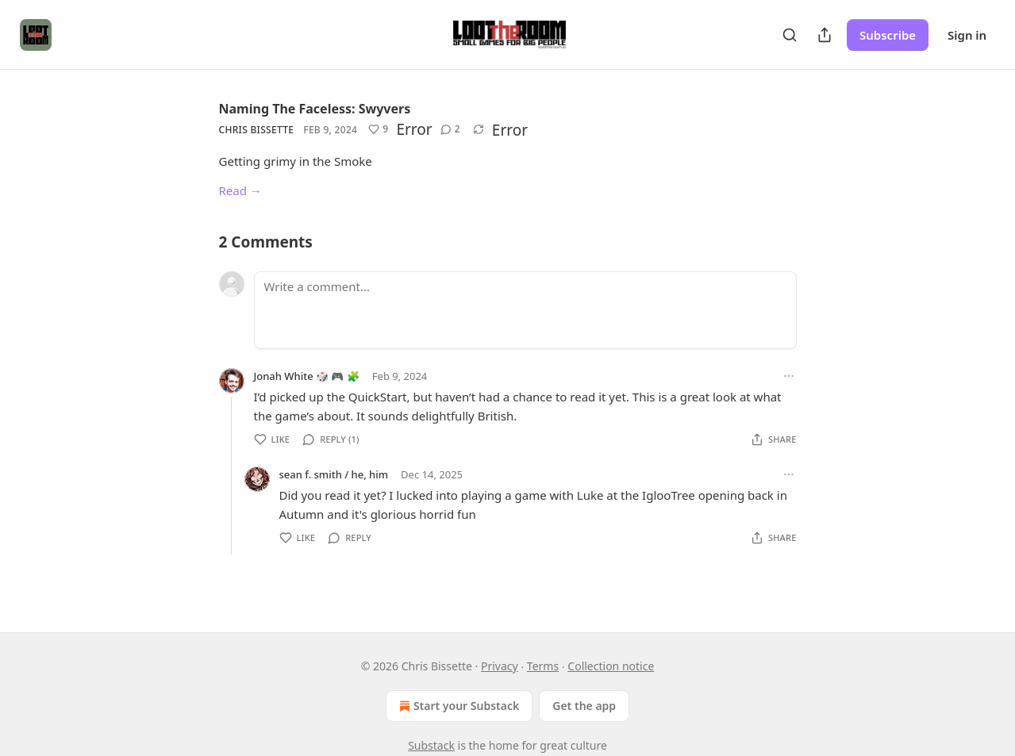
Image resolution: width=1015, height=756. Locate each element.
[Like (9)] (378, 129)
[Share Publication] (824, 35)
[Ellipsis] (789, 376)
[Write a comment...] (525, 310)
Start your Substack (457, 706)
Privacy (499, 665)
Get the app (584, 705)
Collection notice (610, 665)
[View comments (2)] (450, 129)
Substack (431, 745)
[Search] (789, 35)
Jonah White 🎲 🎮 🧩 (306, 376)
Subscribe (887, 35)
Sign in (967, 35)
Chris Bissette (256, 129)
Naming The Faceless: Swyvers (315, 108)
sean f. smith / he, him (334, 474)
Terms (543, 665)
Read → (240, 190)
